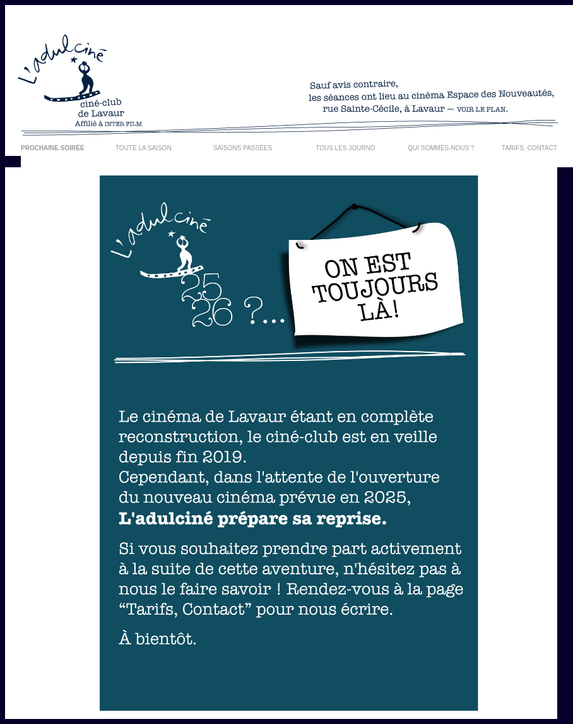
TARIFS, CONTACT (529, 148)
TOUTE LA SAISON (143, 148)
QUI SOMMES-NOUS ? (441, 148)
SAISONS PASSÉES (242, 148)
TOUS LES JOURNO (345, 148)
